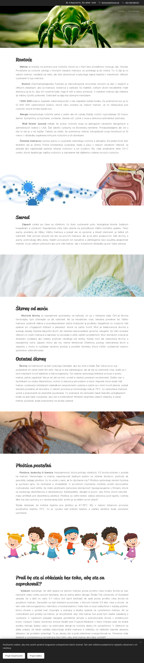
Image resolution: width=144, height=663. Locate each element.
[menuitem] (124, 11)
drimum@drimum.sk (110, 2)
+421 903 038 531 (132, 2)
